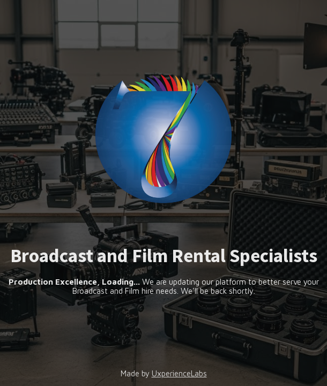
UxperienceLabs (179, 373)
